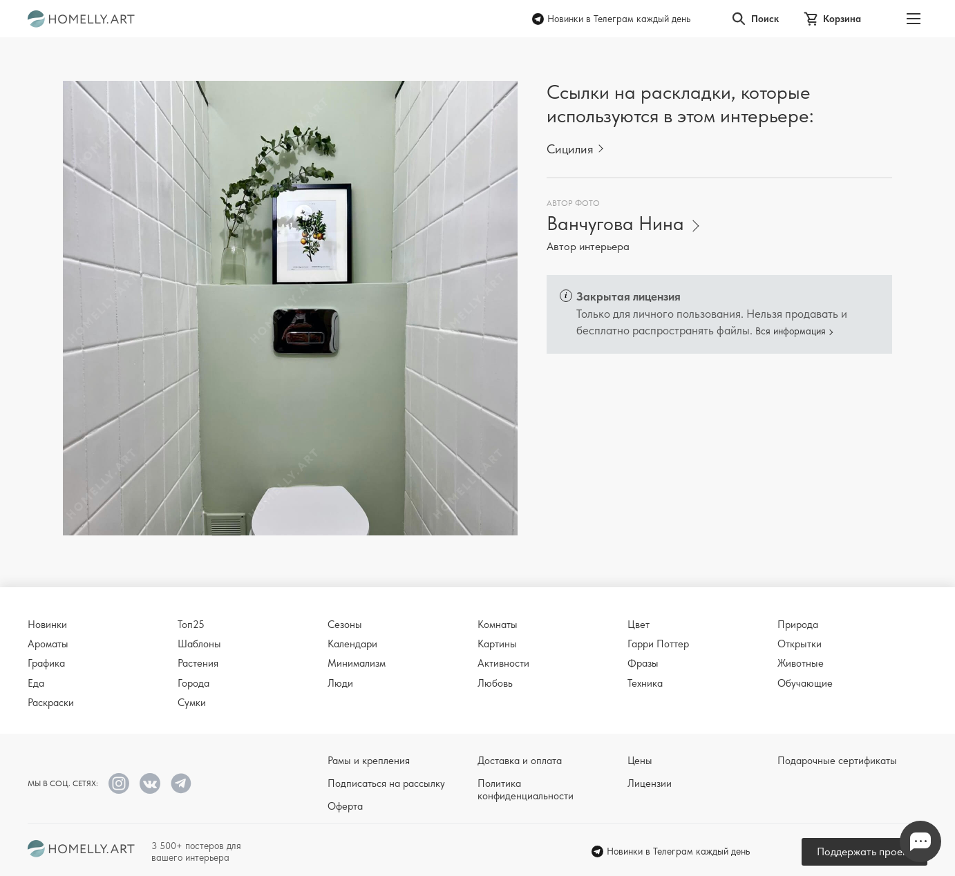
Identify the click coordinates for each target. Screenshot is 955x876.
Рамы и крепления (369, 760)
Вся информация (790, 330)
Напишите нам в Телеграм (920, 841)
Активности (503, 663)
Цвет (638, 624)
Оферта (345, 806)
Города (193, 683)
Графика (46, 663)
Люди (340, 683)
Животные (800, 663)
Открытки (799, 644)
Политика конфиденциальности (526, 789)
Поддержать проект (864, 851)
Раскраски (51, 702)
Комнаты (498, 624)
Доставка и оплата (520, 760)
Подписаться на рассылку (386, 783)
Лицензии (649, 783)
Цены (639, 760)
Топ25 (191, 624)
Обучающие (805, 683)
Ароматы (48, 644)
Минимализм (357, 663)
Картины (497, 644)
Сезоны (345, 624)
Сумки (192, 702)
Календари (352, 644)
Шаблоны (199, 644)
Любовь (495, 683)
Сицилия (570, 149)
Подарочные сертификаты (837, 760)
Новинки (47, 624)
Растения (198, 663)
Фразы (643, 663)
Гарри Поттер (658, 644)
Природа (797, 624)
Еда (36, 683)
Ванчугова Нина (615, 223)
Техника (645, 683)
